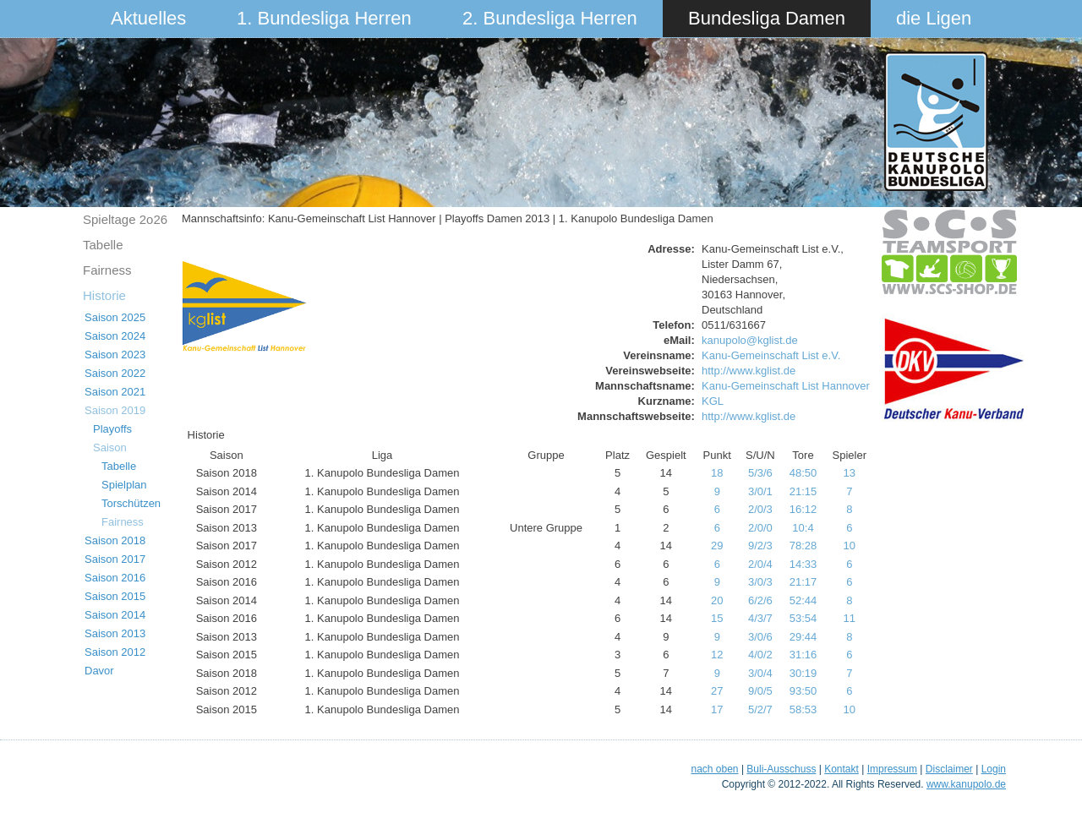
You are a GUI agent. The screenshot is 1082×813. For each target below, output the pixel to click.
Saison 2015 (115, 596)
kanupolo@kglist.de (750, 340)
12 (717, 654)
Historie (104, 295)
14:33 (803, 564)
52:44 (803, 600)
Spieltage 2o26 (125, 219)
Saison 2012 (115, 652)
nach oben (714, 769)
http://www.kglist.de (748, 370)
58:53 (803, 709)
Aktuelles (148, 18)
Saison (110, 447)
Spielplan (124, 484)
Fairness (107, 270)
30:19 (803, 673)
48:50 (803, 473)
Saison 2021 (115, 391)
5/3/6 (760, 473)
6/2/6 (760, 600)
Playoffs (112, 429)
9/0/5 (760, 691)
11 (849, 618)
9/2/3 (760, 545)
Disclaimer (949, 769)
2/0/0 (760, 527)
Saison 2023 (115, 354)
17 (717, 709)
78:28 (803, 545)
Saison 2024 (115, 336)
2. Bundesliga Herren (549, 18)
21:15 (803, 491)
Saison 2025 (115, 317)
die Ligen (933, 18)
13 (849, 473)
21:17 (803, 582)
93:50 (803, 691)
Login (993, 769)
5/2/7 (760, 709)
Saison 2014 (115, 614)
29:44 (803, 636)
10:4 (802, 527)
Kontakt (841, 769)
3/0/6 (760, 636)
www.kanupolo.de (966, 784)
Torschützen (131, 503)
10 (849, 545)
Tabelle (103, 244)
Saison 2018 (115, 540)
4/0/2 (760, 654)
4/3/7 (760, 618)
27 (717, 691)
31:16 (803, 654)
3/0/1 (760, 491)
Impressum (892, 769)
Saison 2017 (115, 559)
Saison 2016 (115, 577)
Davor (99, 670)
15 (717, 618)
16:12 (803, 509)
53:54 (803, 618)
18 (717, 473)
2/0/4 (760, 564)
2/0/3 (760, 509)
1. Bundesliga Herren (324, 18)
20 (717, 600)
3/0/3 (760, 582)
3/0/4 (760, 673)
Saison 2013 (115, 633)
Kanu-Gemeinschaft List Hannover (786, 385)
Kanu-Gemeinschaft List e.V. (771, 355)
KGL (713, 401)
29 (717, 545)
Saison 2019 (115, 410)
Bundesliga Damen (766, 18)
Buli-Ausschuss (781, 769)
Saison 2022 (115, 373)
